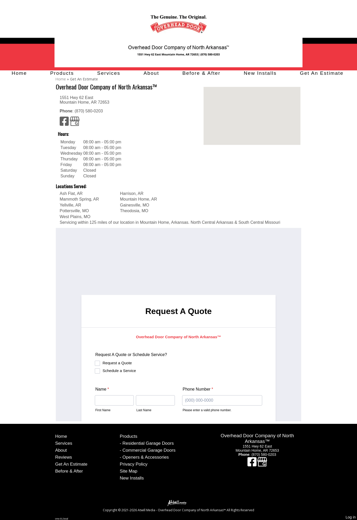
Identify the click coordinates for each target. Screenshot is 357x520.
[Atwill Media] (178, 502)
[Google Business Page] (75, 123)
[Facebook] (65, 123)
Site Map (128, 471)
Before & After (201, 73)
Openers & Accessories (145, 457)
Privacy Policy (134, 464)
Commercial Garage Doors (148, 450)
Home (19, 73)
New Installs (260, 73)
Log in (351, 517)
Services (108, 73)
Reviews (63, 457)
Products (62, 73)
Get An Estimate (322, 73)
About (151, 73)
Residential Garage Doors (148, 443)
